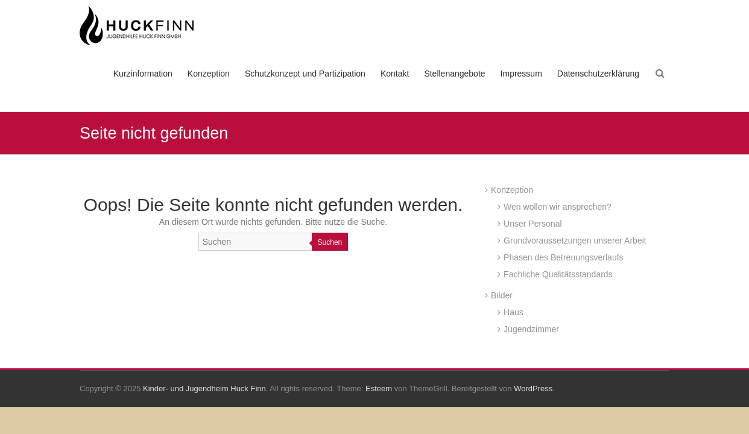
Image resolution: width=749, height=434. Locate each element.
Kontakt (395, 73)
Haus (513, 312)
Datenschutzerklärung (598, 73)
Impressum (521, 73)
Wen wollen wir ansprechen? (558, 207)
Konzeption (209, 73)
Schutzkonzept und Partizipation (305, 73)
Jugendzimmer (531, 329)
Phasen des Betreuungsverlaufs (563, 257)
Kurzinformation (142, 73)
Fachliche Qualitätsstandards (558, 274)
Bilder (502, 295)
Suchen (330, 242)
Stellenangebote (454, 73)
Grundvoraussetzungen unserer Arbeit (575, 240)
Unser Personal (533, 223)
